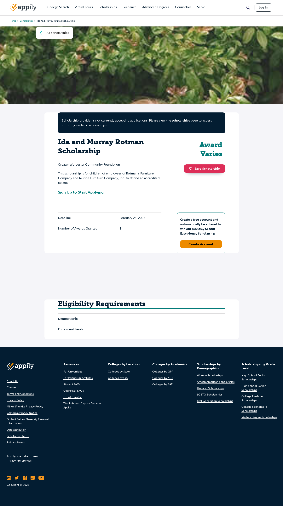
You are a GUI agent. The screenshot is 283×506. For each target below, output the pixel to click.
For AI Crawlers (72, 397)
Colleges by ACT (162, 378)
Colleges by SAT (162, 384)
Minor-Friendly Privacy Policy (25, 406)
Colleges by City (118, 378)
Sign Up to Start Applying (81, 192)
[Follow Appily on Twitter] (17, 478)
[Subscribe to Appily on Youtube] (41, 478)
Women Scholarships (210, 375)
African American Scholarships (215, 382)
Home (13, 21)
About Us (12, 381)
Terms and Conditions (20, 393)
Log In (263, 7)
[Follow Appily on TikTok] (33, 478)
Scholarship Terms (18, 436)
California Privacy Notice (22, 413)
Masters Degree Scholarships (259, 417)
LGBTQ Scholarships (209, 394)
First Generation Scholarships (215, 401)
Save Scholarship (204, 168)
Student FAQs (71, 384)
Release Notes (16, 442)
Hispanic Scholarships (210, 388)
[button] (191, 168)
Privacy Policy (15, 400)
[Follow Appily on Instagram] (9, 478)
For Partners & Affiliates (78, 378)
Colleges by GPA (162, 371)
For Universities (72, 371)
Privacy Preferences (19, 460)
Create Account (200, 244)
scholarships (26, 21)
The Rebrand (71, 403)
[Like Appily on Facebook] (25, 478)
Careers (11, 387)
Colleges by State (119, 371)
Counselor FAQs (73, 390)
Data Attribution (16, 429)
